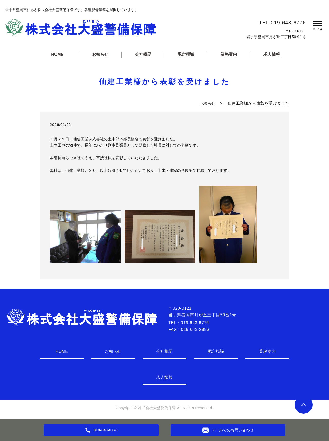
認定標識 (186, 54)
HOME (57, 54)
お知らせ (100, 54)
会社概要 (143, 54)
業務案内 (229, 54)
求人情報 (271, 54)
